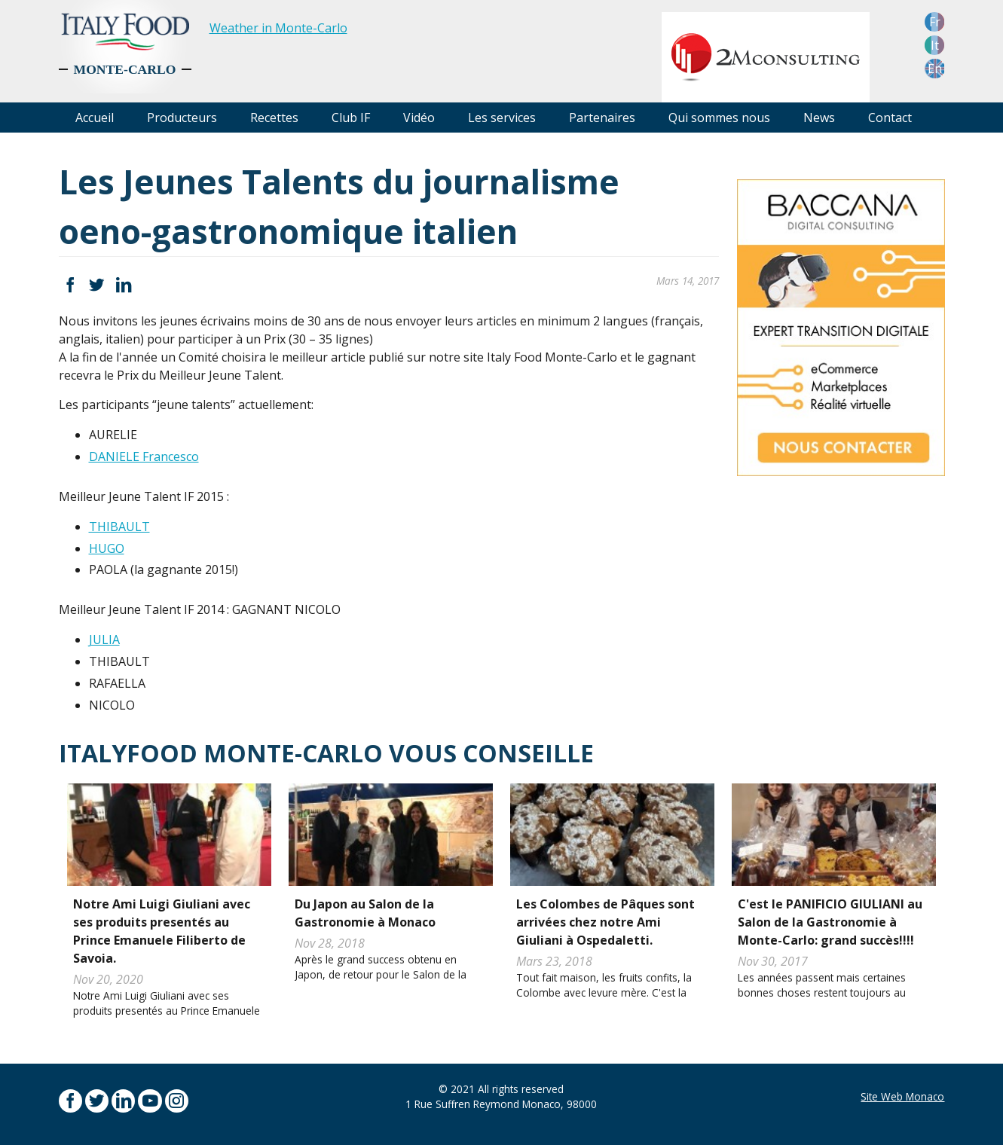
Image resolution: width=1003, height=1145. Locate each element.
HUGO (106, 548)
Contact (890, 117)
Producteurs (182, 117)
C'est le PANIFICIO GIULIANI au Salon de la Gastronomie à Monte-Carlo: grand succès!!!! (830, 922)
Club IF (351, 117)
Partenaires (602, 117)
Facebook (70, 285)
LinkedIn (123, 285)
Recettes (274, 117)
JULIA (104, 639)
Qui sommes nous (719, 117)
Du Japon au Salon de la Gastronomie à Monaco (365, 913)
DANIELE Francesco (144, 456)
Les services (502, 117)
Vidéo (419, 117)
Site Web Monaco (902, 1096)
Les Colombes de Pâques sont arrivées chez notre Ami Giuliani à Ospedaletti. (605, 922)
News (819, 117)
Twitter (97, 285)
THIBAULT (119, 526)
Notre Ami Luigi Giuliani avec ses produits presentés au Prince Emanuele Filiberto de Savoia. (161, 931)
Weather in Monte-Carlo (278, 28)
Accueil (94, 117)
